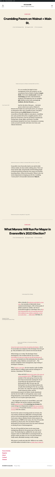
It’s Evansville (9, 473)
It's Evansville (27, 4)
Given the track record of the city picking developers (26, 351)
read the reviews (19, 410)
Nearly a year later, (20, 374)
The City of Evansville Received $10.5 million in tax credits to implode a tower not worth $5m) (29, 317)
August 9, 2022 (30, 27)
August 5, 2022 (30, 242)
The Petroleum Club (19, 27)
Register (5, 461)
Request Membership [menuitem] (8, 0)
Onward (4, 467)
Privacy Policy (17, 473)
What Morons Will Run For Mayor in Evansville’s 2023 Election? (27, 233)
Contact (4, 465)
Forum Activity (6, 459)
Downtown (27, 14)
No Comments (40, 27)
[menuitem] (1, 1)
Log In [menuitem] (3, 0)
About (4, 463)
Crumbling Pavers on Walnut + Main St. (27, 21)
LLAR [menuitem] (14, 0)
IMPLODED (21, 321)
